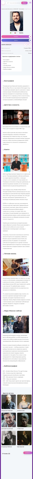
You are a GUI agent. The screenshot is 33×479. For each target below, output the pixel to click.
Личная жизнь (7, 65)
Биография (6, 59)
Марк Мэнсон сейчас (9, 67)
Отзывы (23, 36)
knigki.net (3, 2)
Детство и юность (8, 61)
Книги (23, 40)
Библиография (7, 69)
